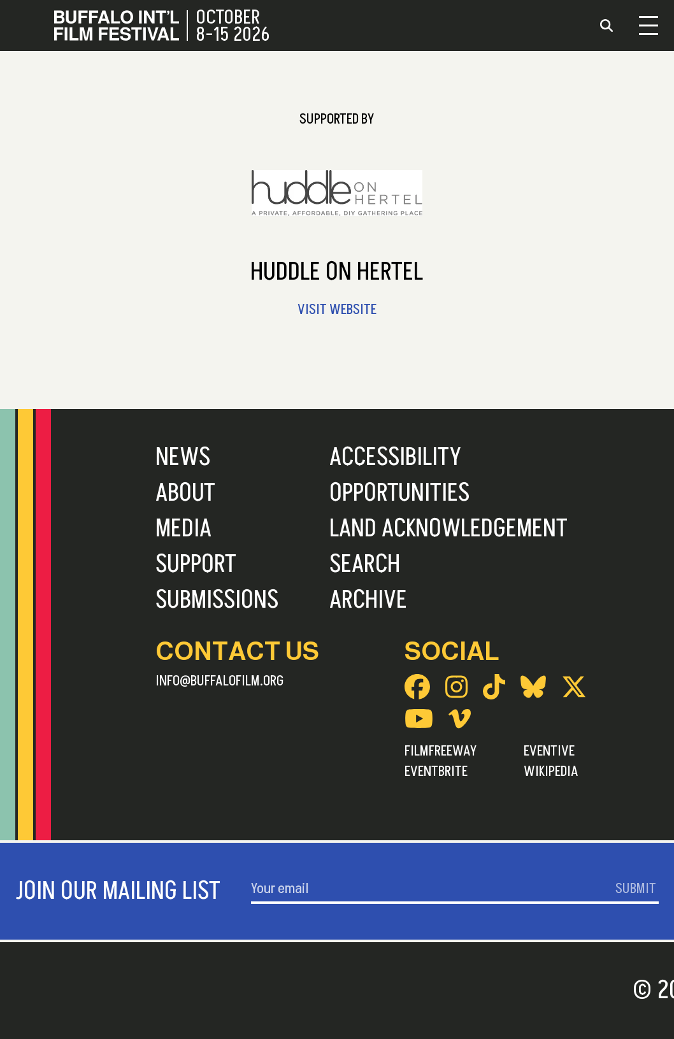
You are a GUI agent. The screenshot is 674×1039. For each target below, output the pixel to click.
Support (195, 564)
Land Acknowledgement (448, 529)
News (182, 457)
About (185, 493)
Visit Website (337, 309)
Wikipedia (551, 771)
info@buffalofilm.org (219, 681)
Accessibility (395, 457)
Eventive (549, 751)
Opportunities (399, 493)
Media (183, 529)
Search (364, 564)
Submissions (216, 600)
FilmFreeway (441, 751)
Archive (368, 600)
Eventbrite (436, 771)
